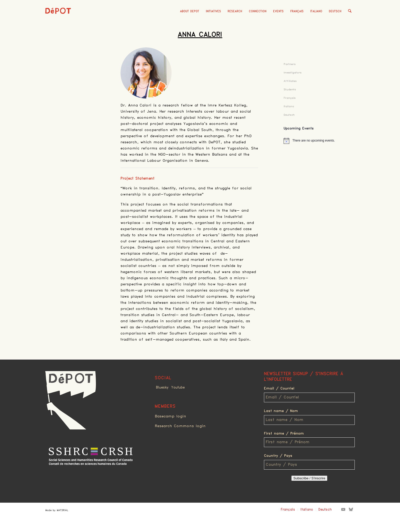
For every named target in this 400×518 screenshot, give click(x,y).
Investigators (293, 72)
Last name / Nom (281, 411)
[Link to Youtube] (343, 509)
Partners (290, 64)
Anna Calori (200, 35)
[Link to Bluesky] (351, 509)
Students (290, 89)
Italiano (316, 11)
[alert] (319, 141)
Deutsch (335, 11)
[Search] (350, 11)
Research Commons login (180, 426)
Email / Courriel (279, 388)
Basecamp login (170, 416)
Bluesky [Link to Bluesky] (162, 387)
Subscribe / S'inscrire (309, 478)
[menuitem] (190, 11)
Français (297, 11)
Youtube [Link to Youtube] (178, 387)
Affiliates (290, 81)
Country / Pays (278, 456)
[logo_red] (58, 19)
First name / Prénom (284, 433)
